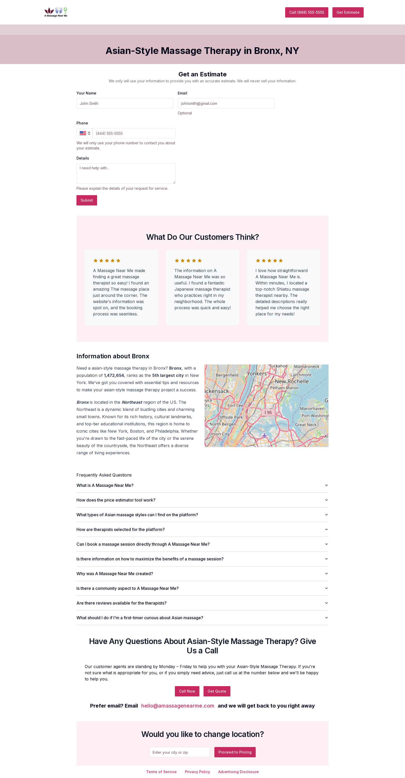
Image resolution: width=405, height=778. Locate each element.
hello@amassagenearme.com (177, 706)
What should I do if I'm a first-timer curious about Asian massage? (202, 617)
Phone (82, 123)
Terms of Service (161, 771)
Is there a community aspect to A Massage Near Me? (202, 588)
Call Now (187, 691)
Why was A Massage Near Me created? (202, 573)
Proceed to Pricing (235, 752)
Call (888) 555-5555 (306, 12)
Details (82, 158)
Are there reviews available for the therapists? (202, 603)
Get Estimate (348, 12)
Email (182, 93)
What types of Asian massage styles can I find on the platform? (202, 514)
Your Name (86, 93)
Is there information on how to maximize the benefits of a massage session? (202, 558)
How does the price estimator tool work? (202, 500)
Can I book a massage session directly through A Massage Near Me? (202, 544)
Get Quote (217, 691)
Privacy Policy (197, 771)
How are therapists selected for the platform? (202, 529)
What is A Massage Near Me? (202, 485)
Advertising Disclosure (238, 771)
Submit (87, 200)
